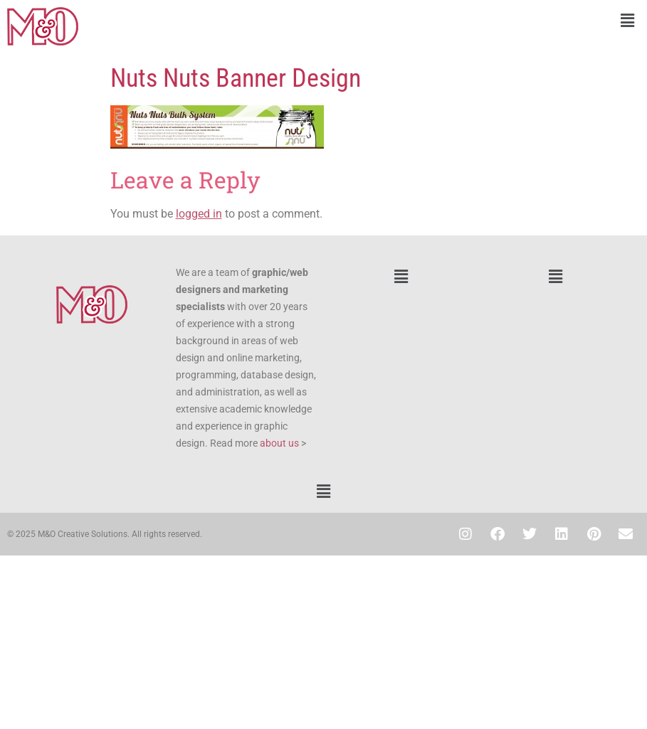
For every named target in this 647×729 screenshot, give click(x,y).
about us (279, 443)
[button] (486, 20)
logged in (199, 213)
